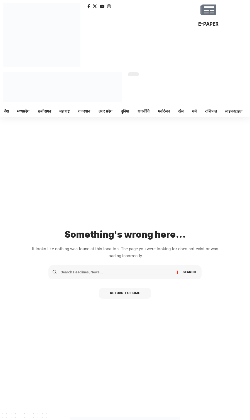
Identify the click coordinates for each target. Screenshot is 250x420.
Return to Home (125, 293)
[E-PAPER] (208, 10)
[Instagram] (109, 6)
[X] (94, 6)
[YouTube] (102, 6)
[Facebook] (88, 6)
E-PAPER (208, 24)
